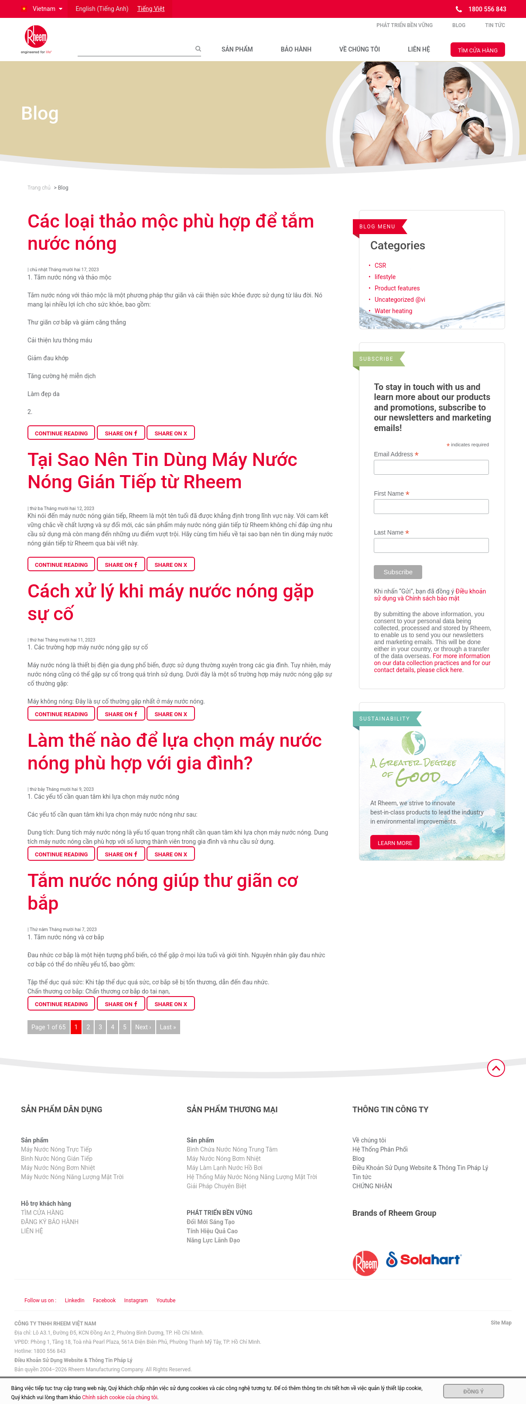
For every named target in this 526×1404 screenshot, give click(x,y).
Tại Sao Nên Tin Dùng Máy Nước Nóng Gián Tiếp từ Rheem (162, 480)
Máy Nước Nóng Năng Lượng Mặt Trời (72, 1186)
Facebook (104, 1310)
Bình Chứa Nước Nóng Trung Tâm (232, 1159)
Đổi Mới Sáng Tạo (211, 1231)
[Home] (43, 44)
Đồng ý (473, 1391)
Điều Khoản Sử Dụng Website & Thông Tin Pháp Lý (420, 1177)
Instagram (136, 1310)
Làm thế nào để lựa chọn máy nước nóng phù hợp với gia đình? (174, 761)
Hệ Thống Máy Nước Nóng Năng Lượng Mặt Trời (252, 1186)
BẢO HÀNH (296, 54)
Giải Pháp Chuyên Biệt (216, 1195)
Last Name (391, 542)
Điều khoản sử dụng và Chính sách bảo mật (430, 604)
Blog (458, 30)
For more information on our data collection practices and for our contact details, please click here (432, 672)
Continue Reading (61, 442)
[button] (41, 9)
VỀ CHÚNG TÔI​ (359, 54)
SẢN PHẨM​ (237, 54)
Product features (397, 297)
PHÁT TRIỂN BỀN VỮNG (404, 30)
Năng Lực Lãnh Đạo (213, 1249)
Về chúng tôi (369, 1149)
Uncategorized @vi (400, 308)
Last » (168, 1036)
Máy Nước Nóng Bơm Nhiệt (58, 1177)
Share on (121, 442)
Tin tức (495, 30)
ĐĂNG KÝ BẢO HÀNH (50, 1231)
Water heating (393, 320)
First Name (391, 503)
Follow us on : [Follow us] (40, 1310)
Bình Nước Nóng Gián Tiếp (56, 1168)
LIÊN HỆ (419, 54)
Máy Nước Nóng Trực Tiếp (56, 1159)
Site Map (501, 1332)
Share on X (170, 442)
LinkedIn (75, 1310)
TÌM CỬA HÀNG (478, 55)
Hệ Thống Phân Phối (380, 1159)
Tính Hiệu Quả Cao (212, 1240)
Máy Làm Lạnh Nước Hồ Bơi (225, 1177)
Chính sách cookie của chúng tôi (119, 1397)
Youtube (165, 1310)
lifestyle (385, 286)
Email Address (396, 464)
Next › (143, 1036)
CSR (380, 274)
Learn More (395, 852)
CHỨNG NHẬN (372, 1195)
